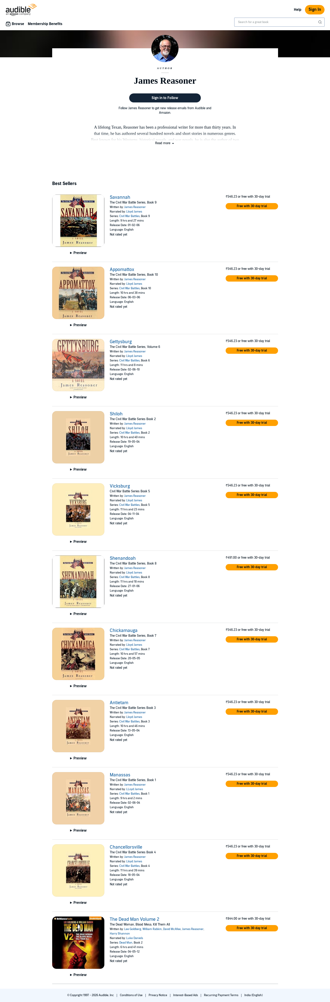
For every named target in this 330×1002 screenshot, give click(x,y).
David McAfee (172, 929)
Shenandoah (123, 558)
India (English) (253, 995)
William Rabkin (152, 929)
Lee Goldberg (132, 929)
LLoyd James (134, 789)
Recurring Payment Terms (221, 995)
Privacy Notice (158, 995)
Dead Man (125, 942)
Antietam (119, 703)
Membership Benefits (45, 24)
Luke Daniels (134, 938)
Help (297, 9)
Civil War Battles (129, 216)
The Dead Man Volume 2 (134, 919)
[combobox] (279, 22)
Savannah (120, 197)
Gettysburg (121, 342)
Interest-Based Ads (186, 995)
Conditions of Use (131, 995)
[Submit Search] (320, 22)
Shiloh (116, 414)
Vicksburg (120, 486)
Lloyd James (134, 211)
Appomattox (122, 269)
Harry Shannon (120, 933)
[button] (165, 143)
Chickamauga (124, 630)
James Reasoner (135, 207)
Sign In (315, 9)
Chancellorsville (126, 847)
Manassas (120, 775)
